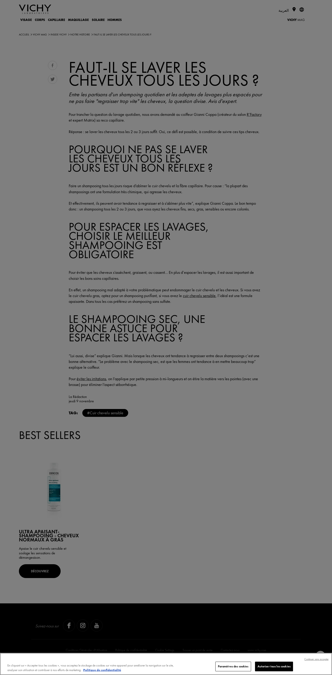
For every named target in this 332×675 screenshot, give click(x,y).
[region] (166, 664)
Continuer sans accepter (316, 659)
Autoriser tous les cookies (274, 666)
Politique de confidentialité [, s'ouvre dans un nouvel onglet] (102, 670)
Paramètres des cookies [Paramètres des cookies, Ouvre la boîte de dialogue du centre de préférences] (233, 666)
